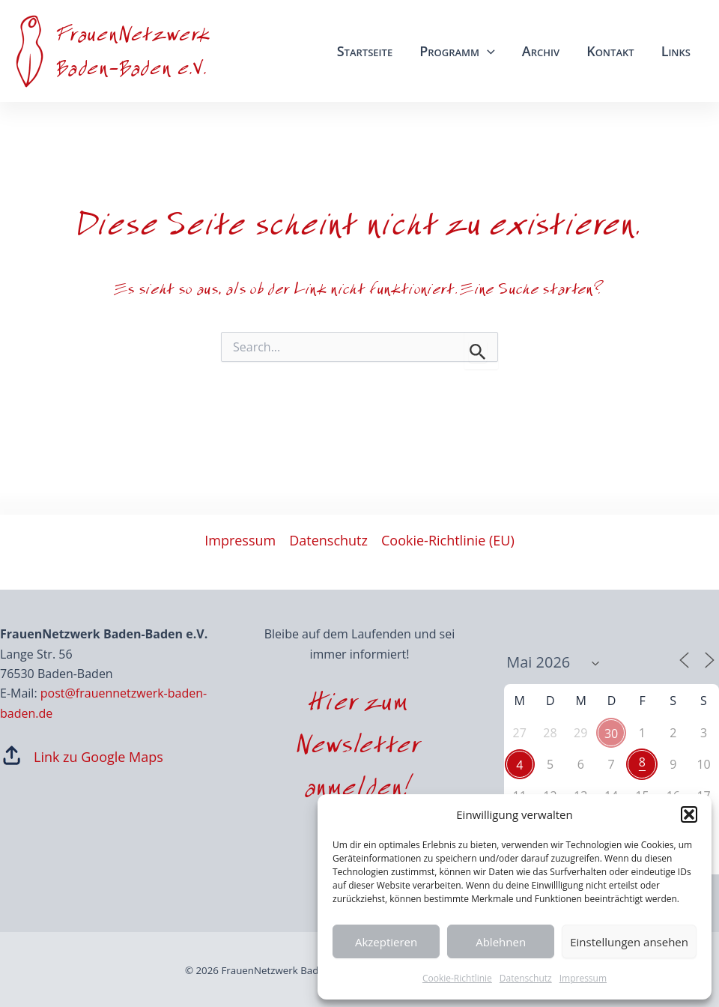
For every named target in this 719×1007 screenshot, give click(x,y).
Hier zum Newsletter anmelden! (359, 749)
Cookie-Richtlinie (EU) (448, 540)
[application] (487, 51)
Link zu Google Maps (98, 757)
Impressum (583, 978)
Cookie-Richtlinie (457, 978)
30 (611, 733)
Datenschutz (526, 978)
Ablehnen (501, 941)
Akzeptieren (386, 941)
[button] (689, 814)
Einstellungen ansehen (629, 941)
